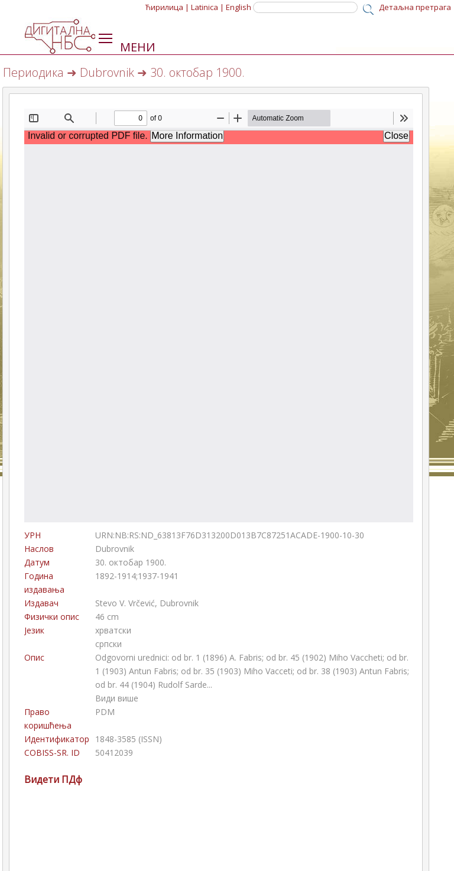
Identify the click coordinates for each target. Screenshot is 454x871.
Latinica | (207, 7)
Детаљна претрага (415, 7)
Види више (116, 698)
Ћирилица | (167, 7)
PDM (105, 711)
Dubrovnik (107, 72)
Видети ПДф (53, 779)
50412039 (114, 752)
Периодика (33, 72)
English (238, 7)
